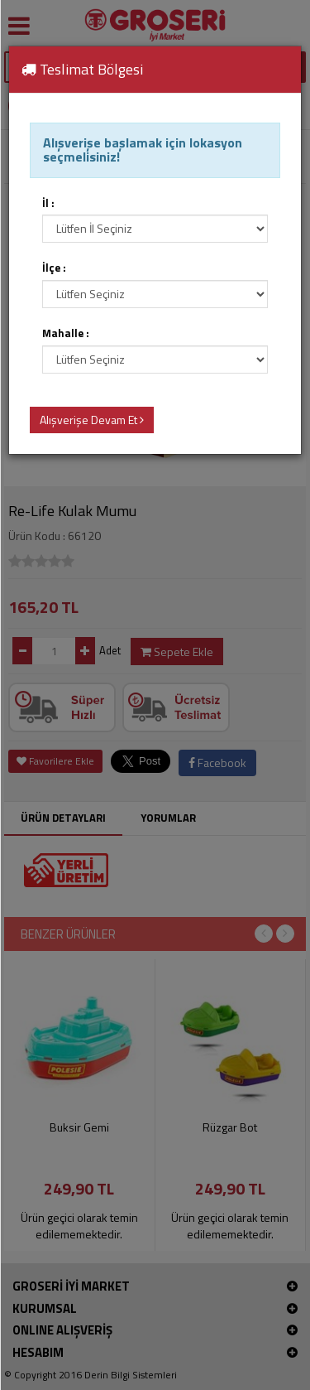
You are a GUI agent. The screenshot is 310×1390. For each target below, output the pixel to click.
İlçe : (54, 268)
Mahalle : (65, 333)
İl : (48, 203)
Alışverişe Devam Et (92, 419)
